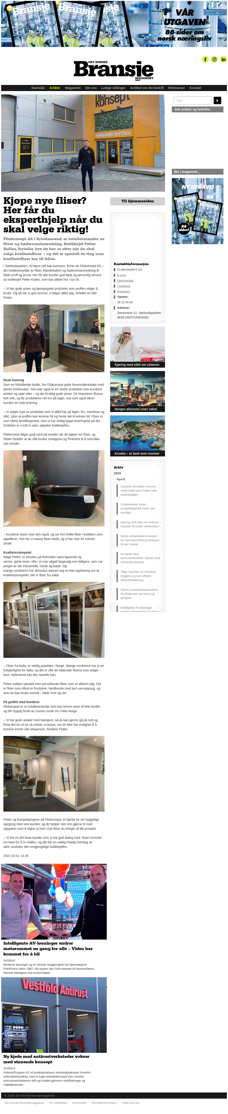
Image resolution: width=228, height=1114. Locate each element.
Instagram (123, 291)
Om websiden (58, 1102)
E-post (121, 275)
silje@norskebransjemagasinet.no (192, 286)
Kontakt (195, 88)
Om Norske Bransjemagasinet (24, 1102)
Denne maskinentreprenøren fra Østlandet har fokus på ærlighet (139, 594)
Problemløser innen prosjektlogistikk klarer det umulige (138, 508)
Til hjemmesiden (137, 201)
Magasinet (72, 88)
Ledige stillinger (113, 88)
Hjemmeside (125, 280)
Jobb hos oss (131, 1102)
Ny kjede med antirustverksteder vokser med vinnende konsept (140, 558)
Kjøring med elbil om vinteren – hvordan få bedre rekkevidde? (141, 524)
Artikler (55, 88)
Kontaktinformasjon (104, 1102)
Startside (38, 88)
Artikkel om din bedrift (147, 88)
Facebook (123, 286)
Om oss (91, 88)
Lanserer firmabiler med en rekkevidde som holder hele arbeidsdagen (139, 490)
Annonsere (79, 1102)
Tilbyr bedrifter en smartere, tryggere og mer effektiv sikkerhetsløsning (139, 576)
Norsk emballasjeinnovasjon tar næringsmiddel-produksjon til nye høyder (140, 540)
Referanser (176, 88)
